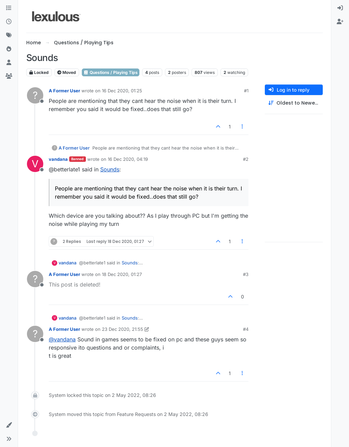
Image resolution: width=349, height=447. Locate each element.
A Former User (64, 90)
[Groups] (9, 76)
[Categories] (9, 8)
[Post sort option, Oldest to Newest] (294, 103)
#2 (245, 159)
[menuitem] (340, 8)
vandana (58, 159)
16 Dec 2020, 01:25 (122, 90)
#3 (245, 274)
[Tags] (9, 35)
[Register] (340, 21)
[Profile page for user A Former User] (35, 95)
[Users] (9, 62)
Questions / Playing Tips (111, 72)
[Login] (340, 8)
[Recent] (9, 21)
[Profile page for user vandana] (35, 164)
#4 (245, 329)
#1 (246, 90)
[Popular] (9, 49)
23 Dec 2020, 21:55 (122, 329)
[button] (9, 425)
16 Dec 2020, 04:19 (128, 159)
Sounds (109, 169)
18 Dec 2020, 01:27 (122, 274)
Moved (66, 72)
